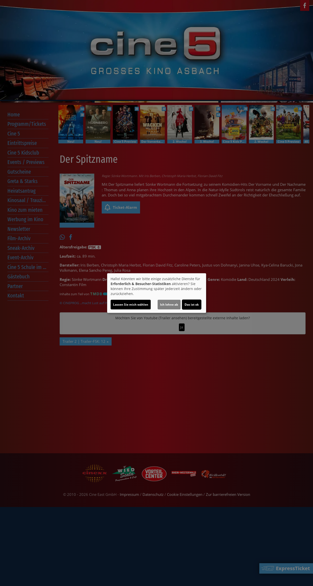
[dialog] (156, 293)
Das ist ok (192, 304)
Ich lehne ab (169, 304)
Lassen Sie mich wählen (130, 304)
